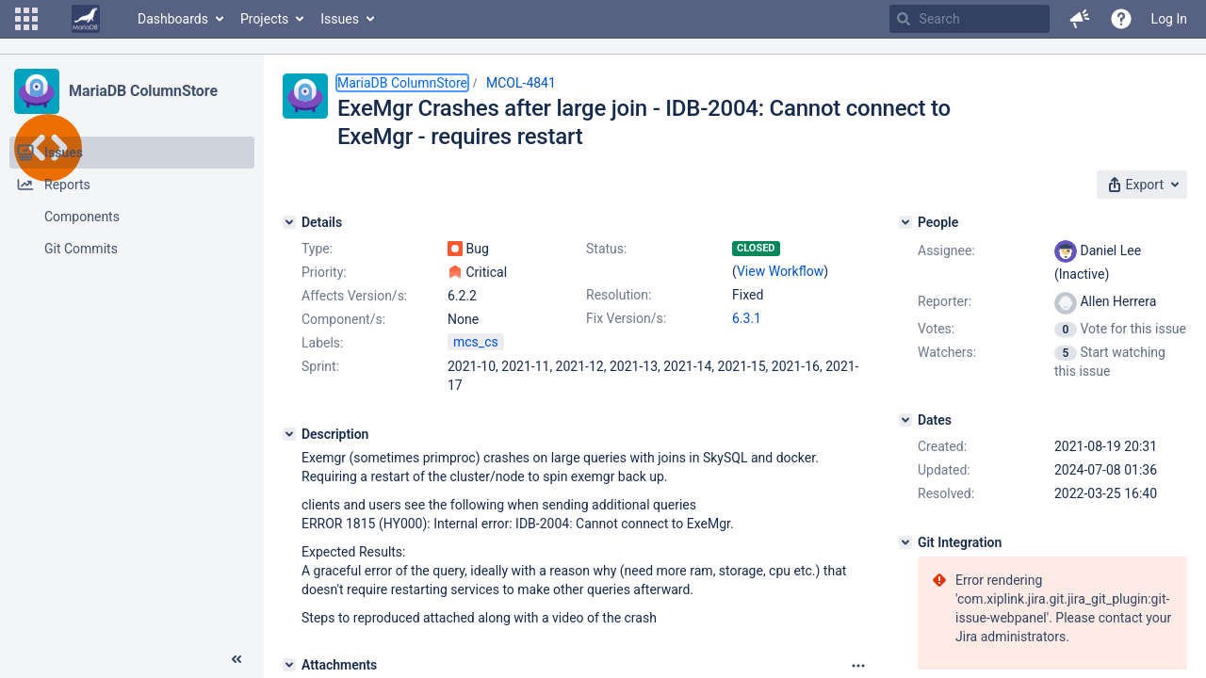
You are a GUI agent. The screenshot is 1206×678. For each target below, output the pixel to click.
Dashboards (173, 18)
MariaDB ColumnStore (143, 91)
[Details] (289, 222)
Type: (317, 248)
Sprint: (320, 366)
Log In (1169, 18)
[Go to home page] (85, 19)
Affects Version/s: (354, 295)
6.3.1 (746, 318)
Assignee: (946, 250)
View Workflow (780, 271)
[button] (26, 19)
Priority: (324, 272)
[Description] (289, 434)
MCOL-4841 (521, 82)
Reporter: (944, 301)
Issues (339, 18)
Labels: (322, 342)
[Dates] (905, 420)
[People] (905, 222)
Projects (264, 18)
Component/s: (343, 319)
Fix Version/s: (626, 318)
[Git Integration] (905, 542)
